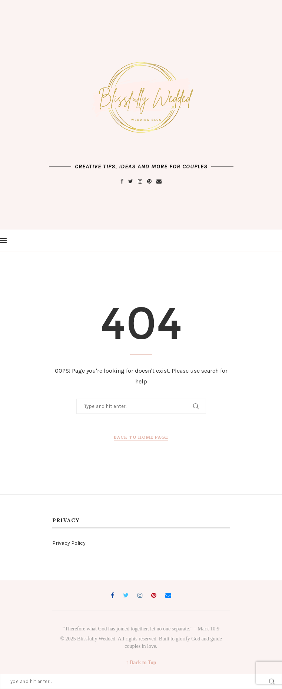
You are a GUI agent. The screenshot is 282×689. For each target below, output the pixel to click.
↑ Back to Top (141, 662)
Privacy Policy (69, 543)
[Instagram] (140, 181)
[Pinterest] (149, 181)
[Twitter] (130, 181)
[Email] (159, 181)
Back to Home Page (141, 437)
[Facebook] (121, 181)
